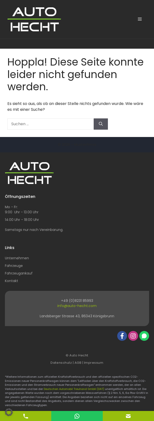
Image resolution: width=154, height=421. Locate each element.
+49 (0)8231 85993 (77, 300)
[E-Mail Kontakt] (77, 416)
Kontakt (11, 280)
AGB (78, 362)
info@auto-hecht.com (77, 305)
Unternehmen (17, 258)
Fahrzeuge (14, 265)
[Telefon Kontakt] (26, 416)
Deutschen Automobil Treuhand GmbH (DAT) (74, 389)
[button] (9, 412)
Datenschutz (61, 362)
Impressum (93, 362)
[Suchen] (101, 124)
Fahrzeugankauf (19, 273)
